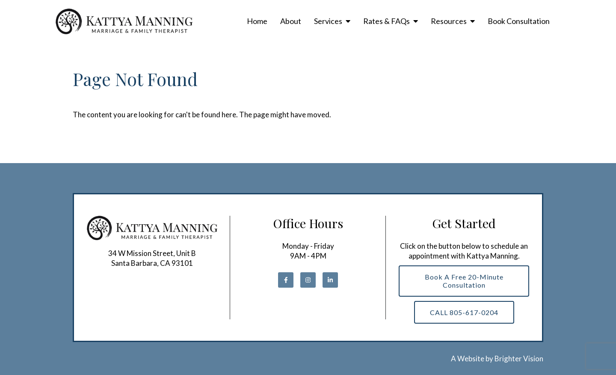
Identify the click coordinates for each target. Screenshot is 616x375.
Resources (449, 21)
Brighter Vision (519, 358)
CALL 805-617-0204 (464, 312)
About (290, 21)
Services (328, 21)
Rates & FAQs (386, 21)
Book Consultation (519, 21)
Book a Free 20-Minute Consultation (464, 281)
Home (257, 21)
